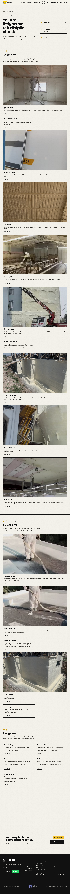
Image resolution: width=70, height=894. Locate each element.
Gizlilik (66, 886)
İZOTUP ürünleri (28, 870)
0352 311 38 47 (39, 863)
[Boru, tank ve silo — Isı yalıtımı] (35, 425)
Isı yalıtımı (27, 861)
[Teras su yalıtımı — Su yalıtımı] (35, 554)
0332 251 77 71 (39, 867)
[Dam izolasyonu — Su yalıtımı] (35, 606)
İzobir (4, 11)
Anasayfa (22, 2)
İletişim (66, 2)
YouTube (65, 874)
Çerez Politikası (60, 886)
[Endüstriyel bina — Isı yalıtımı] (35, 477)
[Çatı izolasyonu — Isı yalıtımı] (35, 85)
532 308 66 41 (58, 837)
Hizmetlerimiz (37, 2)
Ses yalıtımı (28, 866)
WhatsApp (15, 871)
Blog (48, 2)
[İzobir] (9, 860)
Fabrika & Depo (43, 2)
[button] (35, 85)
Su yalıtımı (27, 864)
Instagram (55, 874)
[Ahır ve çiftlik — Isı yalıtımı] (35, 254)
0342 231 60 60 (39, 871)
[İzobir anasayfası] (10, 2)
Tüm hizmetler (28, 868)
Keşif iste (7, 113)
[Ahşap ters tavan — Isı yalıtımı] (35, 150)
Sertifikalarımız (54, 2)
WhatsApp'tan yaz (57, 841)
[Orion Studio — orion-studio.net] (33, 886)
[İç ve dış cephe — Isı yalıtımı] (35, 307)
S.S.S (61, 2)
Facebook (60, 874)
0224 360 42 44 (40, 874)
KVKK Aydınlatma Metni (51, 886)
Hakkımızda (29, 2)
